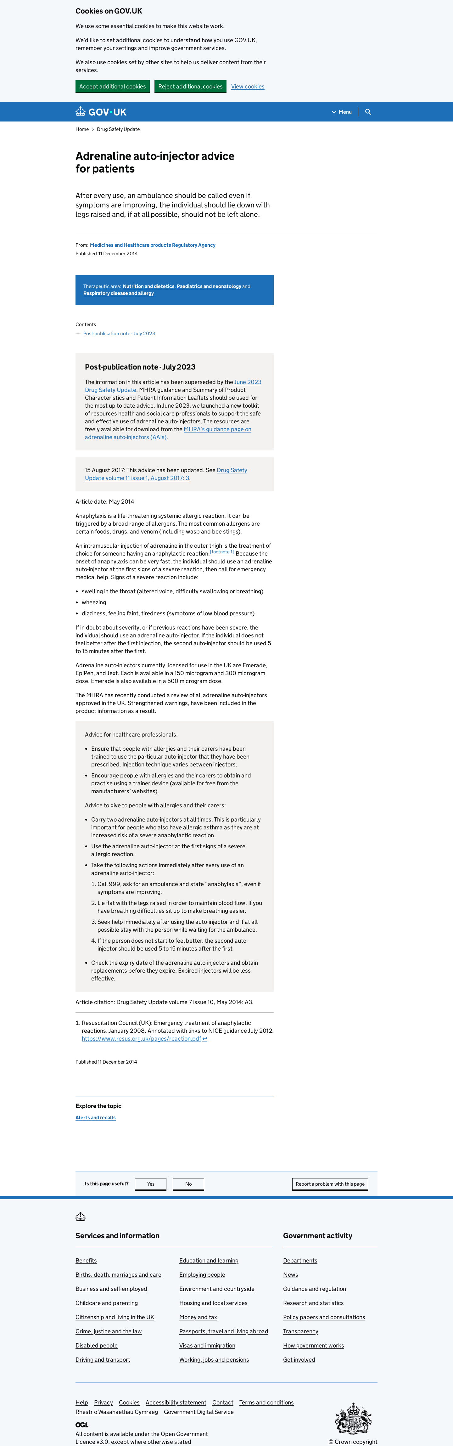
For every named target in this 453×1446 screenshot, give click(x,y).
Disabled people (97, 1345)
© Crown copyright (353, 1441)
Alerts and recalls (96, 1118)
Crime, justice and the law (109, 1331)
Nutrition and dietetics (149, 286)
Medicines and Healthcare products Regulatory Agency (152, 245)
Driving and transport (103, 1359)
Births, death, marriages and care (118, 1274)
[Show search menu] (368, 111)
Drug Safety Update (118, 129)
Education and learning (208, 1260)
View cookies (248, 86)
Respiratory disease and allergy (118, 293)
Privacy (103, 1402)
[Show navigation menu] (342, 111)
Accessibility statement (176, 1402)
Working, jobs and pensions (214, 1359)
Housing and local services (213, 1303)
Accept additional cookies (112, 86)
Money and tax (198, 1317)
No (194, 1184)
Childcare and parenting (107, 1303)
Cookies (129, 1402)
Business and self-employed (111, 1288)
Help (82, 1402)
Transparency (300, 1331)
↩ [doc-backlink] (204, 1038)
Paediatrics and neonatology (209, 286)
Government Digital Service (199, 1411)
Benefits (86, 1260)
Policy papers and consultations (324, 1317)
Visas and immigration (207, 1345)
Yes (157, 1184)
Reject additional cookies (190, 86)
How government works (313, 1345)
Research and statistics (313, 1303)
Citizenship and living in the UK (115, 1317)
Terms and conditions (266, 1402)
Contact (222, 1402)
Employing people (202, 1274)
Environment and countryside (216, 1288)
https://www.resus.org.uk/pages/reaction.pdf (141, 1038)
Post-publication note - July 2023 (119, 333)
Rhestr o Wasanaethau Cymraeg (117, 1411)
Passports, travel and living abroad (223, 1331)
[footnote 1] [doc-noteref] (222, 552)
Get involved (299, 1359)
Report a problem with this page (330, 1184)
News (290, 1274)
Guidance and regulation (314, 1288)
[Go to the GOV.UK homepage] (101, 112)
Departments (300, 1260)
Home (82, 129)
